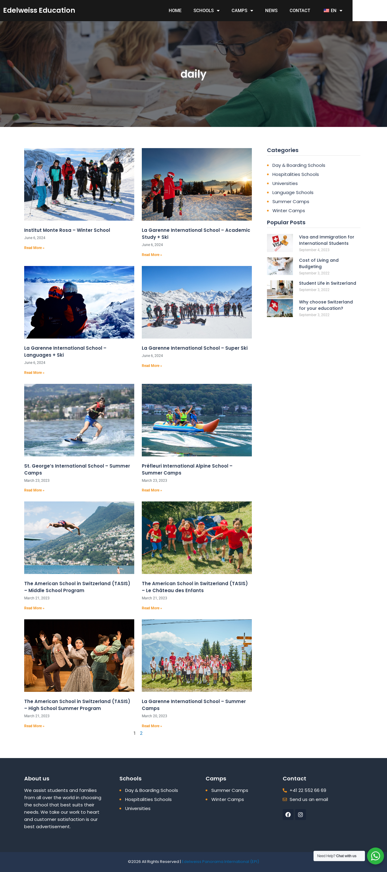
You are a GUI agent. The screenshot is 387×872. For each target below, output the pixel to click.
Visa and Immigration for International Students (326, 240)
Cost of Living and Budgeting (319, 263)
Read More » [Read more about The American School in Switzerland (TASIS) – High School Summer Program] (34, 726)
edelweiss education (51, 10)
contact (322, 10)
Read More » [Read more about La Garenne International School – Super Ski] (152, 366)
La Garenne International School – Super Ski (195, 348)
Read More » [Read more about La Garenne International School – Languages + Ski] (34, 373)
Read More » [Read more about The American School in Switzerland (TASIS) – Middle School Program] (34, 608)
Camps (264, 10)
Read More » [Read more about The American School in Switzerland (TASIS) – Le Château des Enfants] (152, 608)
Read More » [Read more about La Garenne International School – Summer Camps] (152, 726)
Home (197, 10)
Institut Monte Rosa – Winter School (67, 230)
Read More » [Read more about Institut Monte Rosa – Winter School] (34, 248)
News (293, 10)
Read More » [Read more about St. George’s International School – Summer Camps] (34, 490)
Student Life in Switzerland (327, 283)
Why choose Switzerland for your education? (326, 305)
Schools (229, 10)
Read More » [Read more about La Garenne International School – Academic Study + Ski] (152, 255)
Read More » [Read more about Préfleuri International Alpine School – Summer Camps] (152, 490)
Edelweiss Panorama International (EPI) (220, 861)
